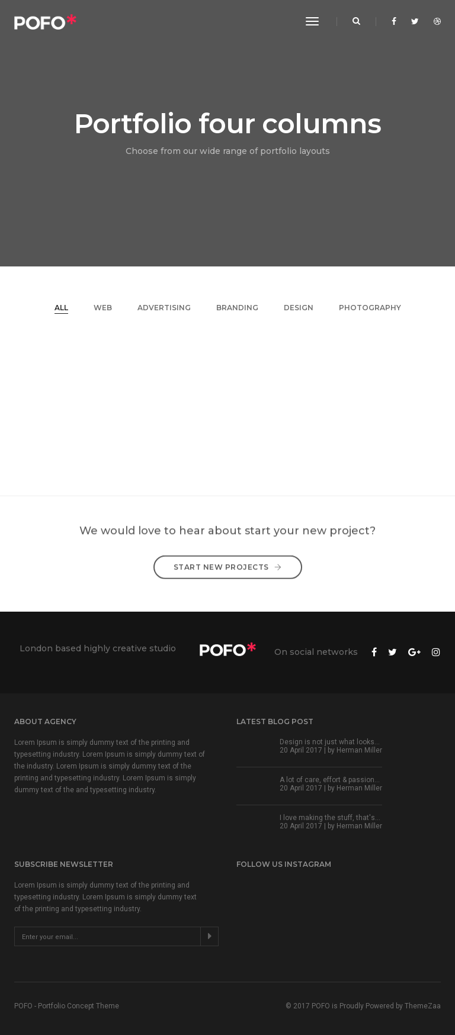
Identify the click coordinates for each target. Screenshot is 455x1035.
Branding (237, 307)
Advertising (164, 307)
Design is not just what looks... (330, 742)
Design (298, 307)
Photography (370, 307)
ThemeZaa (423, 1006)
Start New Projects (228, 558)
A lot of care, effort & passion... (330, 780)
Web (103, 307)
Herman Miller (359, 750)
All (61, 307)
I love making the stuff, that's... (330, 818)
